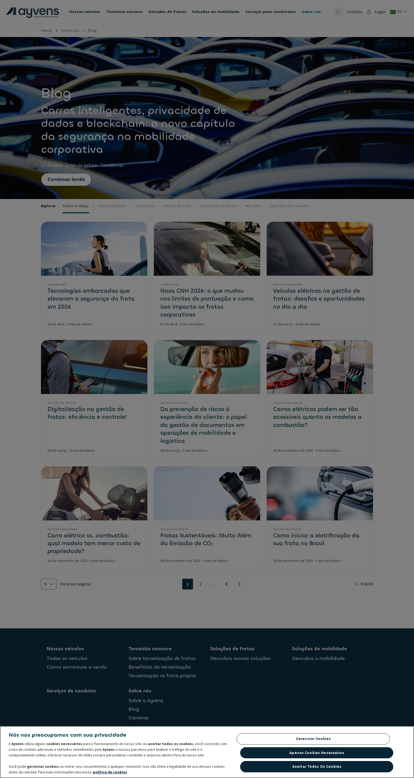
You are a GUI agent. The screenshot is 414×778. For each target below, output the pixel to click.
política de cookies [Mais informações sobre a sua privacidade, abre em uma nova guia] (110, 773)
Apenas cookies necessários (316, 754)
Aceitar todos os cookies (316, 768)
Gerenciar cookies (313, 740)
